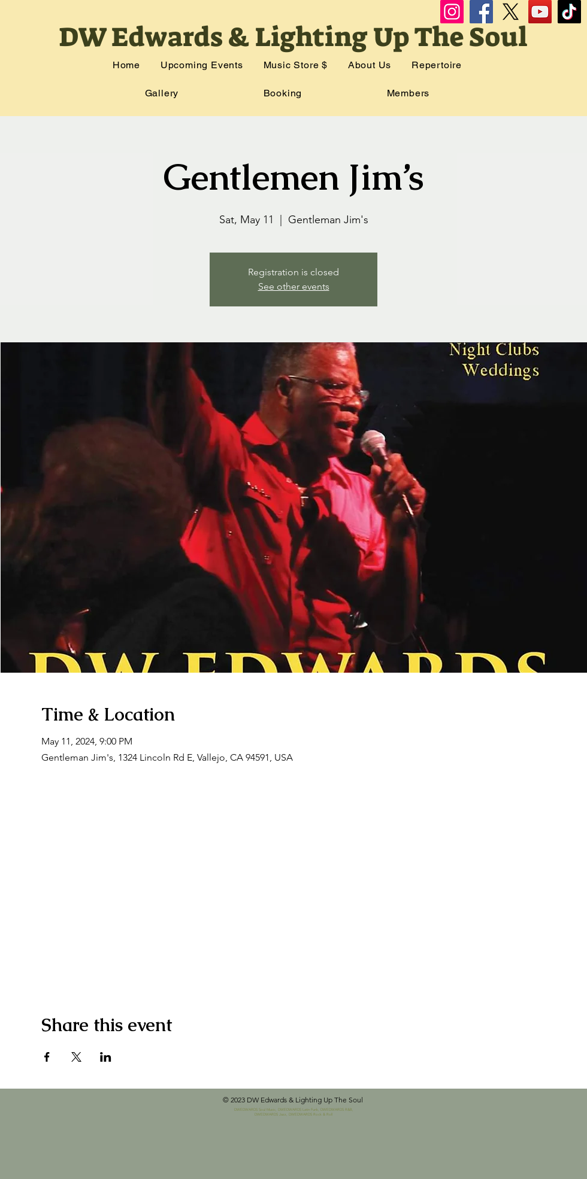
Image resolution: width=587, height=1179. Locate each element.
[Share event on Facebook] (47, 1057)
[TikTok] (569, 11)
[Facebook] (481, 11)
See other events (293, 286)
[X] (510, 11)
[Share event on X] (76, 1057)
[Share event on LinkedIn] (105, 1057)
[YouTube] (540, 11)
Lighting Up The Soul (391, 37)
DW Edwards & (157, 37)
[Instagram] (452, 11)
